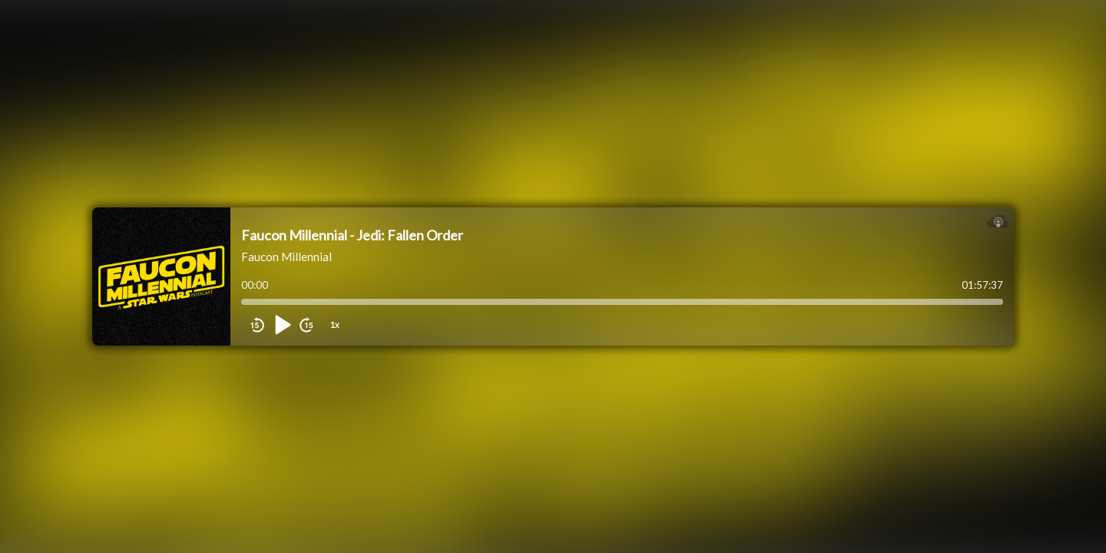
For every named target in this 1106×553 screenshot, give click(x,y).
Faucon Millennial (286, 256)
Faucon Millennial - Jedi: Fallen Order (352, 235)
